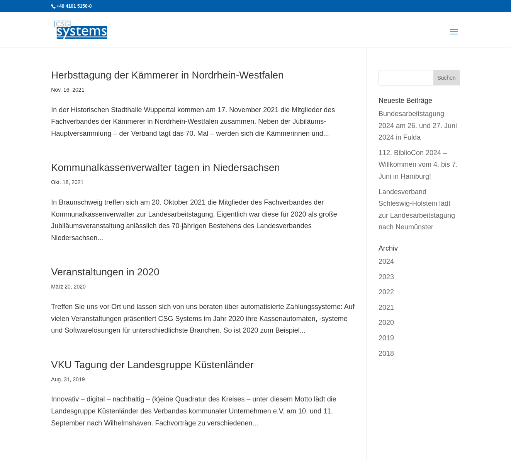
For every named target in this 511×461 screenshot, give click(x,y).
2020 (386, 322)
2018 (386, 353)
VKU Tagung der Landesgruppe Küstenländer (152, 365)
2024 (386, 261)
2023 (386, 277)
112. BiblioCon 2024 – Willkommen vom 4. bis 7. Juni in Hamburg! (418, 164)
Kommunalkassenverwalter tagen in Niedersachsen (165, 167)
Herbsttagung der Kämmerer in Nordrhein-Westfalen (167, 75)
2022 (386, 292)
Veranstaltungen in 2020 (105, 272)
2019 (386, 338)
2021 (386, 307)
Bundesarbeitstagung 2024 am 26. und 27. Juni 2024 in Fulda (418, 125)
